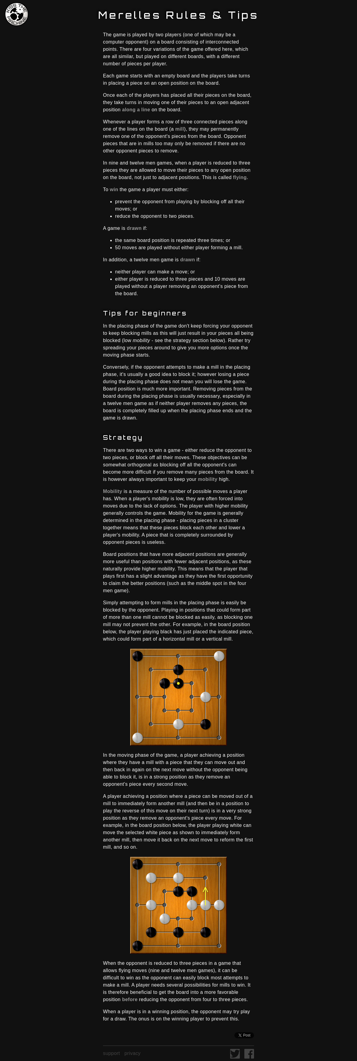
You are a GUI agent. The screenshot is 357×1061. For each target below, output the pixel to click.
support (111, 1053)
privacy (132, 1053)
